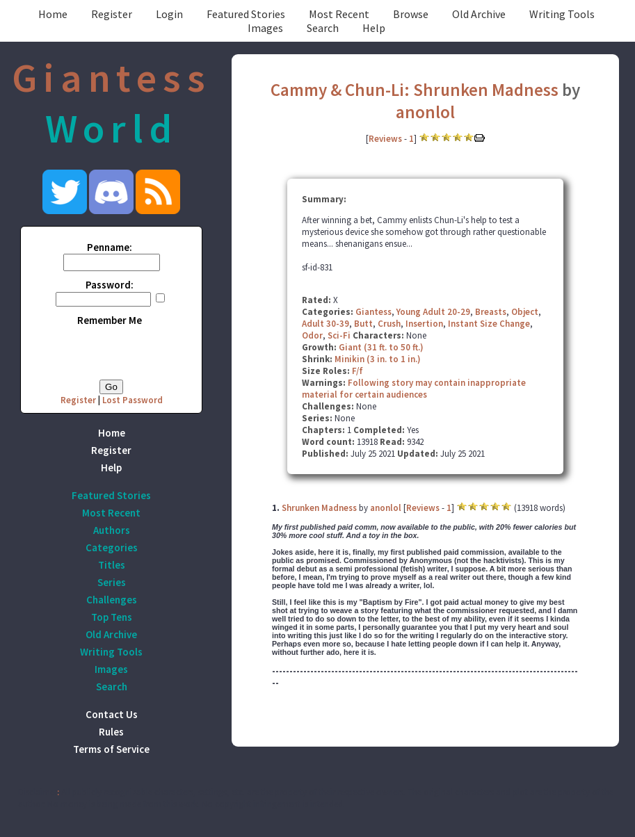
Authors (111, 530)
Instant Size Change (489, 324)
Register (111, 14)
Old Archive (479, 14)
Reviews (385, 139)
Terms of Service (111, 749)
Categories (112, 547)
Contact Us (112, 714)
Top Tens (111, 617)
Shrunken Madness (319, 508)
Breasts (490, 312)
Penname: (109, 247)
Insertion (424, 324)
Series (111, 582)
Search (323, 28)
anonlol (425, 112)
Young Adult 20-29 (433, 312)
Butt (363, 324)
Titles (111, 564)
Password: (110, 284)
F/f (357, 371)
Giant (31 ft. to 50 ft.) (381, 347)
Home (52, 14)
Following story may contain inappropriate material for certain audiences (414, 388)
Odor (312, 335)
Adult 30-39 (325, 324)
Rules (111, 731)
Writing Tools (562, 14)
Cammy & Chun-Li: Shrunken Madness (414, 90)
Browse (410, 14)
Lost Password (132, 400)
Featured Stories (246, 14)
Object (524, 312)
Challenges (111, 599)
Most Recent (339, 14)
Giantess (373, 312)
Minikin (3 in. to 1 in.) (378, 359)
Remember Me (109, 320)
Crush (389, 324)
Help (373, 28)
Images (265, 28)
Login (169, 14)
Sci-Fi (339, 335)
